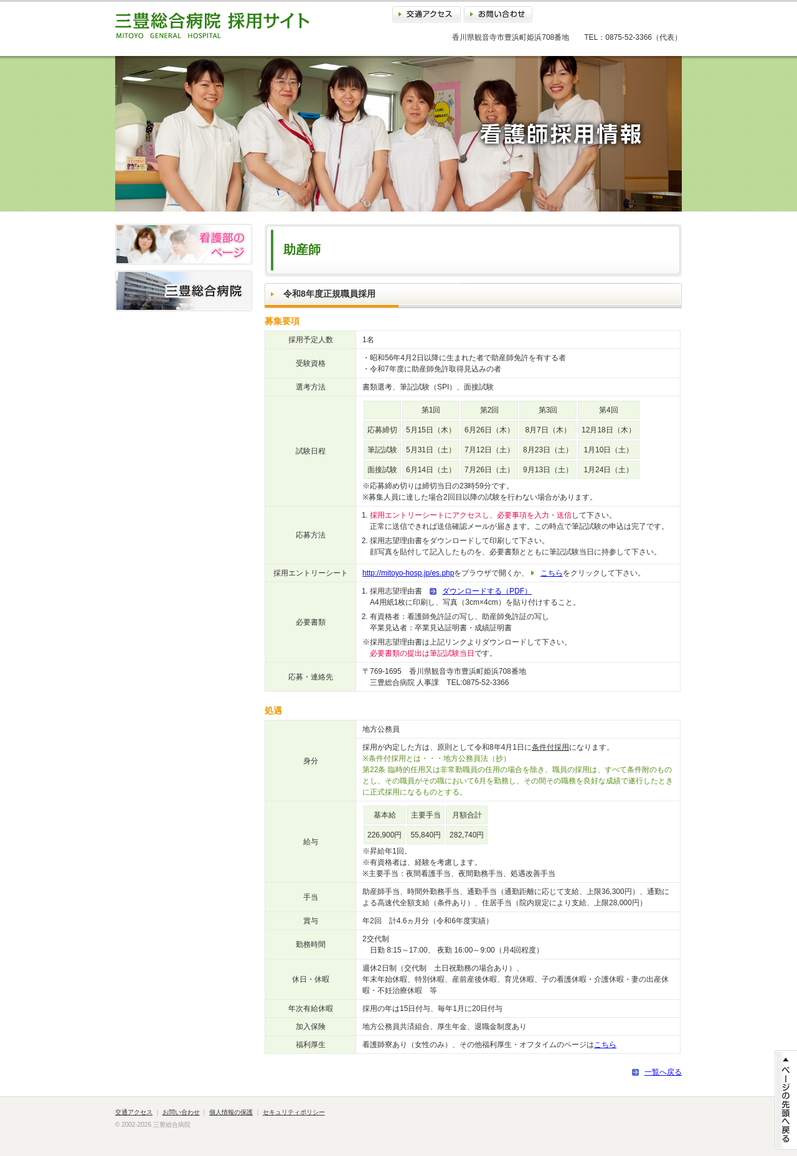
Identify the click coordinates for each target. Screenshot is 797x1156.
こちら (551, 573)
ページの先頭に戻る (786, 1100)
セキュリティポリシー (294, 1112)
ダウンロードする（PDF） (487, 591)
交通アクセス (426, 14)
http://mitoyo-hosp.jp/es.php (408, 573)
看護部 (183, 244)
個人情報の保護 (231, 1112)
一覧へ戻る (663, 1072)
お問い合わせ (498, 14)
